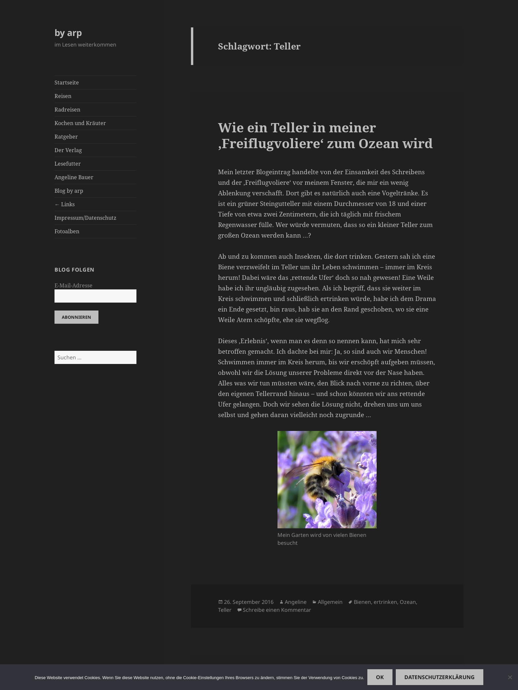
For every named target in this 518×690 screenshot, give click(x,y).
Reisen (63, 96)
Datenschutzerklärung (439, 677)
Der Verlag (68, 150)
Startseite (67, 82)
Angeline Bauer (74, 177)
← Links (65, 204)
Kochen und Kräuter (80, 123)
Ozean (408, 602)
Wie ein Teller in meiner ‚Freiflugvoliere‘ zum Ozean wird (325, 135)
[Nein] (509, 677)
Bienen (362, 602)
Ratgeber (66, 136)
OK (380, 677)
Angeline (296, 602)
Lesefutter (68, 163)
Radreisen (67, 109)
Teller (225, 609)
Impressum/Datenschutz (85, 217)
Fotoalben (67, 231)
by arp (68, 32)
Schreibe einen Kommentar (277, 609)
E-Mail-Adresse (73, 285)
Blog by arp (69, 190)
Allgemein (330, 602)
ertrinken (385, 602)
